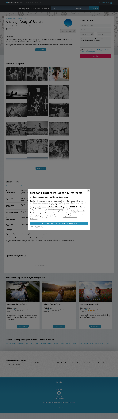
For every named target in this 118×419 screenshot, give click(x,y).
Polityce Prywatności (78, 211)
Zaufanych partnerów (55, 209)
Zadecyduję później (36, 227)
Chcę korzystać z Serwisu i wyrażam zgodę (59, 223)
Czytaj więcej (34, 219)
